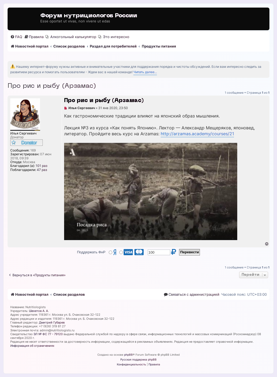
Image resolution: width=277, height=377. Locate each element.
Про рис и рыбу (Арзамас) (52, 86)
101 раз (41, 166)
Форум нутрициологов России (88, 16)
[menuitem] (16, 37)
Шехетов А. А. (39, 311)
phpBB (128, 354)
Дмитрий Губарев (52, 322)
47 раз (42, 170)
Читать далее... (145, 72)
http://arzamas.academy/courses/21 (197, 133)
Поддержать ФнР (91, 252)
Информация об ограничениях (32, 346)
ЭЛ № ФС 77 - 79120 (48, 334)
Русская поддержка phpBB (138, 359)
